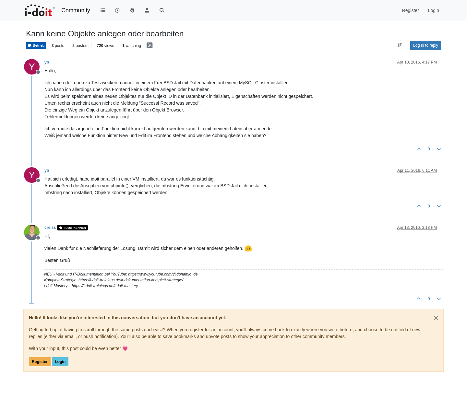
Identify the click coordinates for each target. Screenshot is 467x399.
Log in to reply (425, 45)
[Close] (435, 318)
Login (60, 361)
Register (40, 361)
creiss (50, 227)
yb (46, 62)
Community (75, 10)
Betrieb (36, 45)
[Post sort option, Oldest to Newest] (399, 45)
